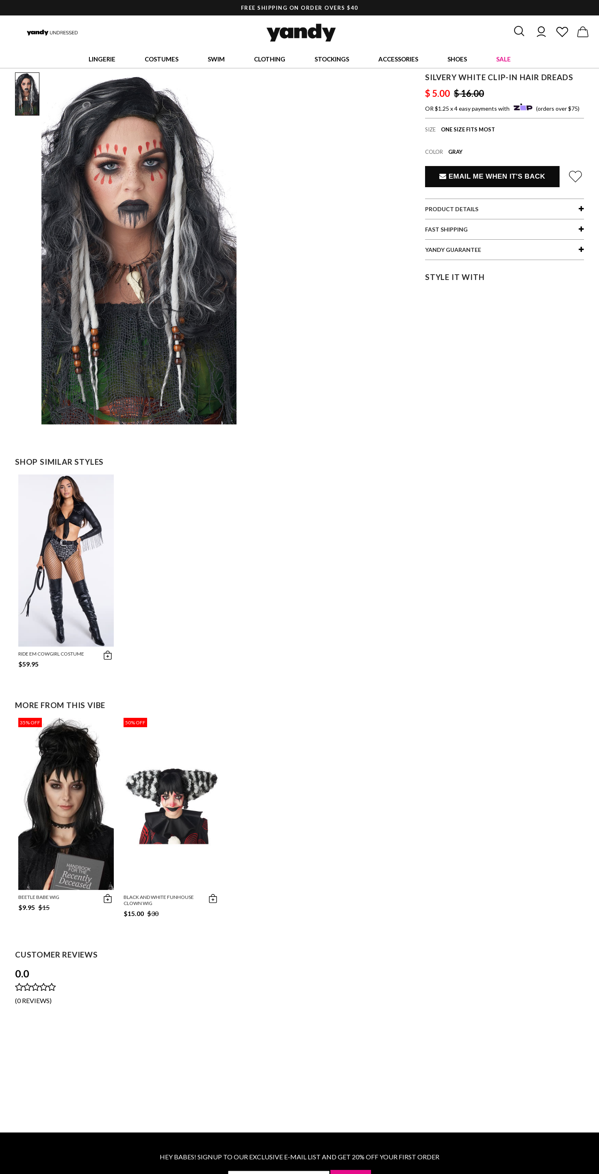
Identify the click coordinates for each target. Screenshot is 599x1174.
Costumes (161, 59)
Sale (503, 59)
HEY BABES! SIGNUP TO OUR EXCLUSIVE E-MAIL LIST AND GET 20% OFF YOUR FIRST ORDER (299, 1157)
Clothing (269, 59)
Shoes (457, 59)
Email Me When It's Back (492, 176)
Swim (216, 59)
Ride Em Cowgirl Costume (51, 654)
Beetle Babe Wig (38, 897)
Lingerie (102, 59)
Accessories (398, 59)
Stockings (332, 59)
